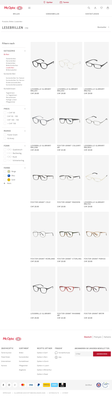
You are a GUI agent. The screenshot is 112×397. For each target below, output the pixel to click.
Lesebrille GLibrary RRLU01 (41, 90)
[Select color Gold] (5, 180)
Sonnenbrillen (10, 74)
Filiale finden (5, 357)
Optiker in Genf (42, 353)
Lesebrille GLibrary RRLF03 (94, 203)
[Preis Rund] (5, 157)
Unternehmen (6, 361)
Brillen (11, 22)
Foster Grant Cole (40, 202)
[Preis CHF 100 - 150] (5, 120)
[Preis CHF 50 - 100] (5, 116)
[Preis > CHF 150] (5, 123)
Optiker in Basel (42, 374)
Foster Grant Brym (94, 313)
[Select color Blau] (5, 175)
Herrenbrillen (11, 61)
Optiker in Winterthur (44, 370)
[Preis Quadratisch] (5, 149)
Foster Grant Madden (68, 202)
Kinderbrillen (10, 63)
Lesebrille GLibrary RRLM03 (94, 146)
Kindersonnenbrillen (13, 82)
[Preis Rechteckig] (5, 153)
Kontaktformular (62, 352)
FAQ (58, 357)
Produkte (5, 22)
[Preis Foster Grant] (5, 134)
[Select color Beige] (5, 171)
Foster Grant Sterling (69, 259)
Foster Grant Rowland (43, 259)
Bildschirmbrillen (12, 65)
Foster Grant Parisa (94, 259)
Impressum (7, 393)
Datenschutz (54, 393)
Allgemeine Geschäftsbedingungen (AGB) (30, 393)
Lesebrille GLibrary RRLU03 (67, 90)
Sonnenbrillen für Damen (15, 78)
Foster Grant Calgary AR (69, 146)
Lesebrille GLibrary (41, 313)
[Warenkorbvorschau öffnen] (107, 7)
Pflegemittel (10, 102)
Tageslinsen (10, 93)
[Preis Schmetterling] (5, 160)
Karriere (4, 366)
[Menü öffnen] (29, 7)
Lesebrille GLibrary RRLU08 (41, 146)
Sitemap (65, 393)
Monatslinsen (11, 97)
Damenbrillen (11, 59)
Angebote (22, 370)
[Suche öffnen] (88, 7)
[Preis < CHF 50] (5, 112)
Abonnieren (102, 354)
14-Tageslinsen (11, 95)
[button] (95, 7)
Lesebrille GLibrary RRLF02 (94, 90)
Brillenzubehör (11, 70)
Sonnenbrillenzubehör (14, 85)
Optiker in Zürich (42, 361)
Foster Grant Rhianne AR (68, 314)
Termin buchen (6, 353)
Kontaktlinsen (9, 88)
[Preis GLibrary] (5, 138)
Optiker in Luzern (43, 366)
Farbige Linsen (11, 100)
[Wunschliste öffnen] (101, 7)
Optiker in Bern (42, 357)
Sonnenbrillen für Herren (15, 80)
